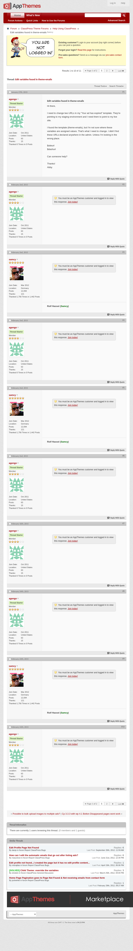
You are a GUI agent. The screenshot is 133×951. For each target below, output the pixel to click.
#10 (123, 726)
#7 (123, 523)
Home (17, 15)
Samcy (50, 32)
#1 (123, 92)
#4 (123, 320)
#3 (123, 252)
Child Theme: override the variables (39, 870)
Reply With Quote (116, 179)
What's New (33, 15)
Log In (113, 3)
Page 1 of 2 (92, 70)
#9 (123, 658)
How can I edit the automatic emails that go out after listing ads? (43, 855)
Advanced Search (116, 20)
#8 (123, 591)
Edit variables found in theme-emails (33, 79)
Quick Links (32, 20)
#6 (123, 455)
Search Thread (115, 86)
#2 (123, 184)
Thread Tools (99, 86)
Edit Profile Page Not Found (24, 847)
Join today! (73, 202)
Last (121, 70)
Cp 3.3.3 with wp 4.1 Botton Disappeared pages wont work (91, 813)
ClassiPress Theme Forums (35, 28)
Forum (13, 28)
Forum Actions (15, 20)
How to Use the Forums (53, 20)
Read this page (85, 50)
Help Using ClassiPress (64, 28)
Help (123, 3)
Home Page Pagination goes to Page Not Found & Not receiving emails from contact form (57, 878)
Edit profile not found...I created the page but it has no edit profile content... (49, 862)
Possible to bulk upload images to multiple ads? (36, 813)
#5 (123, 387)
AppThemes (118, 913)
